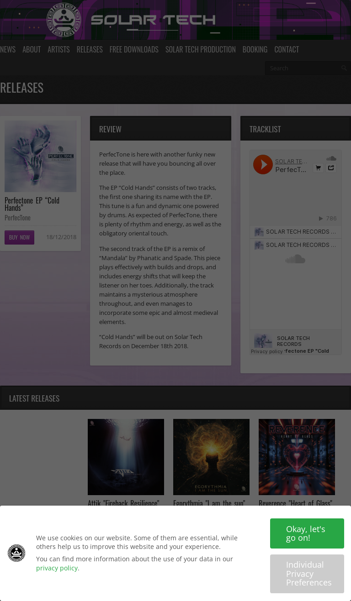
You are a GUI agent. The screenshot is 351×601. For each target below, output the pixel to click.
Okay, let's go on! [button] (305, 533)
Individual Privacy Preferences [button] (309, 573)
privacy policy (57, 568)
